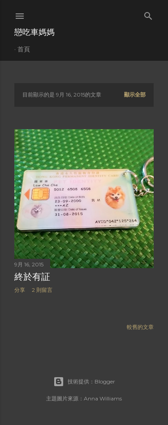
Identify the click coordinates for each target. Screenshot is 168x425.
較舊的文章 (140, 327)
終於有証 (32, 276)
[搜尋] (148, 14)
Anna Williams (103, 398)
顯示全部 (135, 94)
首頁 (23, 49)
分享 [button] (19, 289)
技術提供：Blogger (84, 381)
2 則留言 (42, 289)
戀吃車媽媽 (34, 32)
